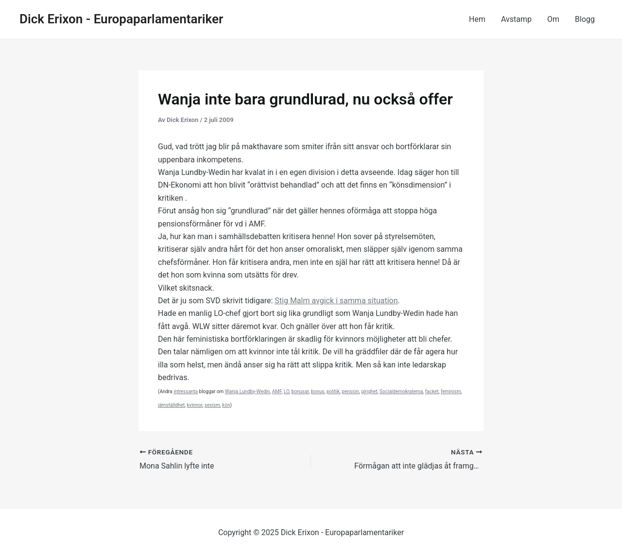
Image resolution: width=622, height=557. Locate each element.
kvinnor (195, 405)
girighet (369, 391)
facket (432, 391)
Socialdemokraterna (401, 391)
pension (350, 391)
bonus (318, 391)
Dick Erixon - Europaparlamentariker (121, 19)
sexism (212, 405)
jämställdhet (171, 405)
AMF (277, 391)
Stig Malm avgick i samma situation (336, 300)
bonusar (300, 391)
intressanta (185, 391)
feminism (451, 391)
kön (226, 405)
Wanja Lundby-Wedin (247, 391)
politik (333, 391)
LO (286, 391)
